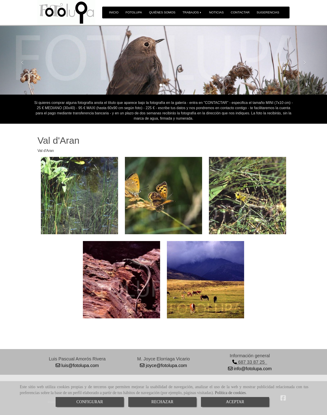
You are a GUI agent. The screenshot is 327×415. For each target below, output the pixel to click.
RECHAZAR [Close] (162, 402)
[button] (24, 60)
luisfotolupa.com (79, 365)
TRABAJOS (192, 12)
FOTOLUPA (134, 12)
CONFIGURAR (89, 402)
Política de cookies (230, 392)
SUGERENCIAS (268, 12)
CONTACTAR (240, 12)
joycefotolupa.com (165, 365)
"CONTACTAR (215, 103)
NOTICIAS (216, 12)
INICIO (114, 12)
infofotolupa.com (252, 368)
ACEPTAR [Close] (235, 402)
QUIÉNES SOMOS (162, 12)
